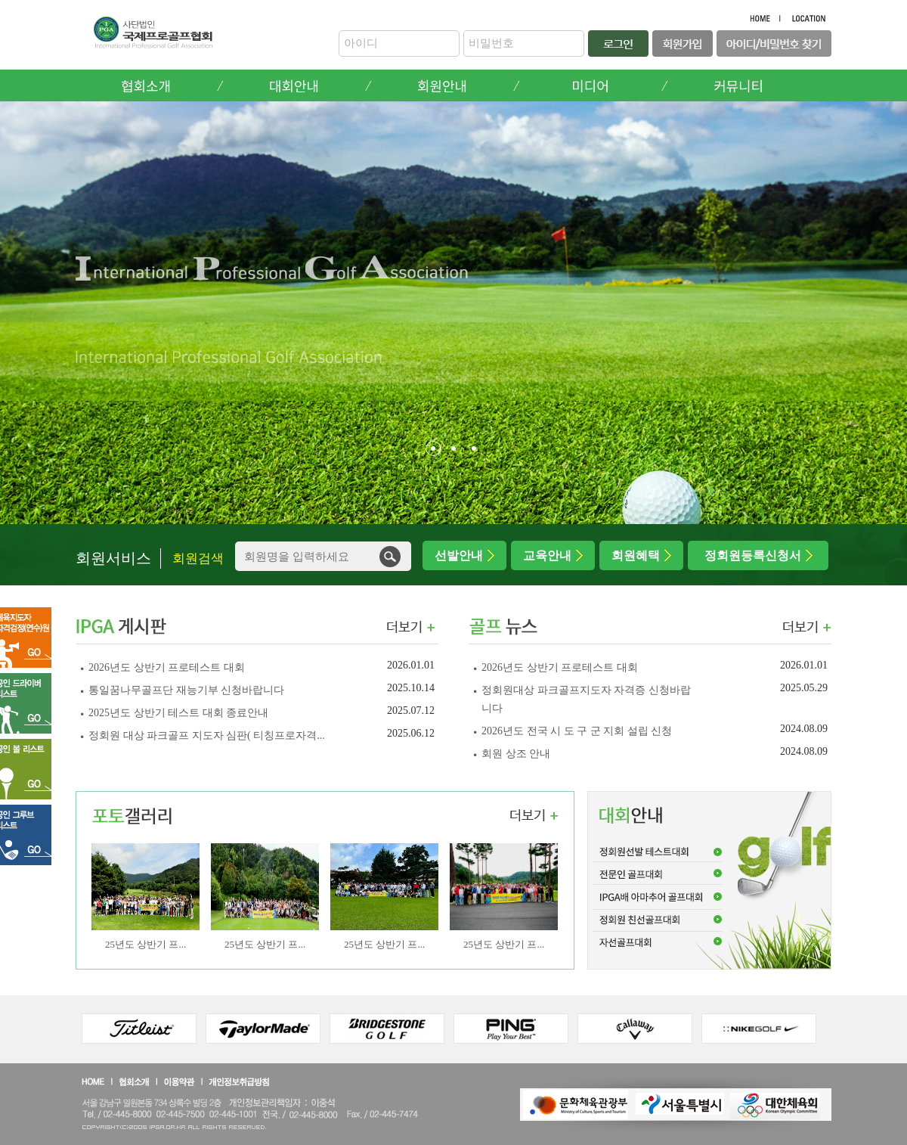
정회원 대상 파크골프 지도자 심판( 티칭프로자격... (206, 735)
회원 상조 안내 (515, 753)
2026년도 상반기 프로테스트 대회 (167, 667)
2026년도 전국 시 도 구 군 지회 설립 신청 (578, 731)
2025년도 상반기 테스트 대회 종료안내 (179, 712)
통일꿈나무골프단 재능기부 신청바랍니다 (187, 690)
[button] (433, 448)
